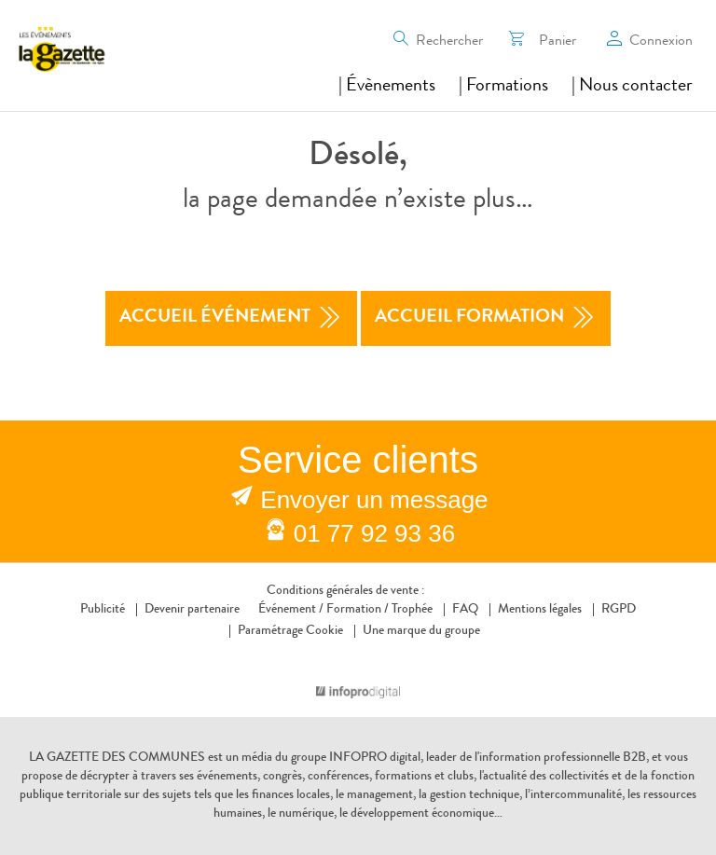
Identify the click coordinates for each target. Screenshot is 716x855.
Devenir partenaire (192, 609)
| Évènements (386, 86)
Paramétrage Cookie (290, 631)
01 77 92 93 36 (375, 533)
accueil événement (231, 318)
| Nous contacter (632, 86)
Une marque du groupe (417, 631)
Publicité (102, 609)
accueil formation (486, 318)
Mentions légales (540, 609)
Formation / (357, 609)
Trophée (412, 609)
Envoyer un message (374, 500)
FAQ (465, 609)
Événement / (291, 609)
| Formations (503, 86)
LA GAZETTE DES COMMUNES (117, 758)
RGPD (618, 609)
